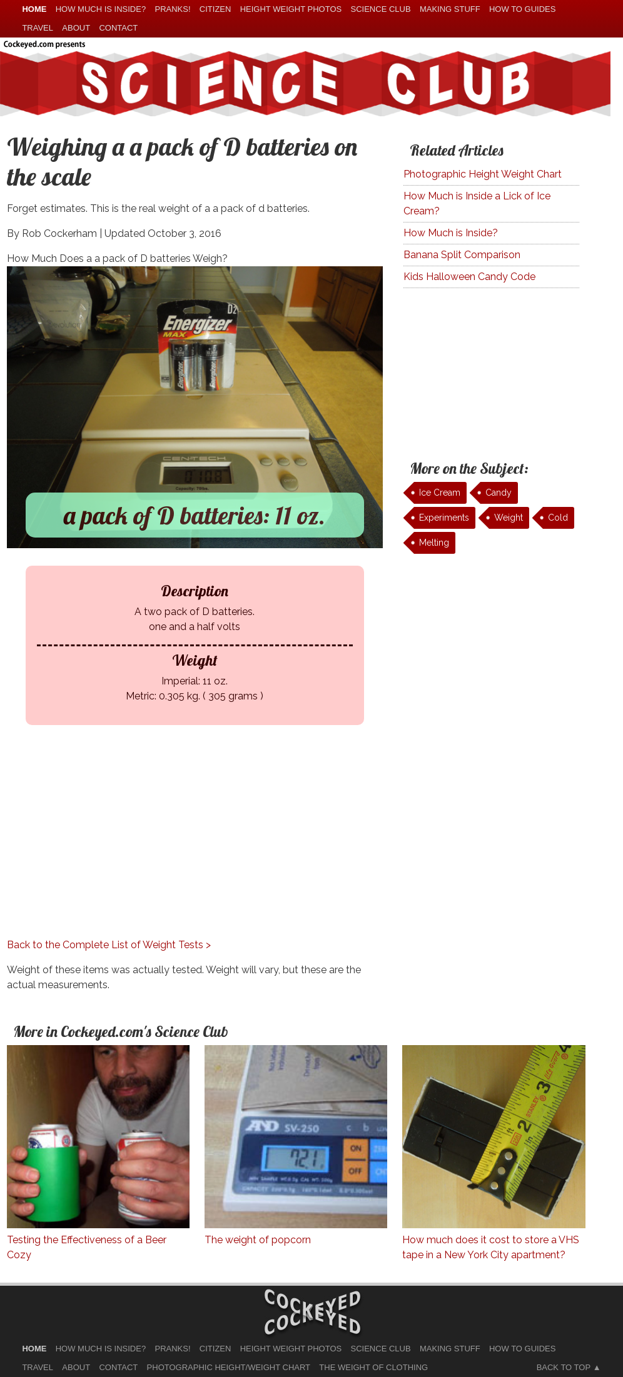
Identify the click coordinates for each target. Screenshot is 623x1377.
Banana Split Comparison (461, 255)
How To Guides (522, 9)
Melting (434, 543)
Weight (508, 518)
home (34, 9)
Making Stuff (450, 9)
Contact (118, 28)
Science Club (381, 9)
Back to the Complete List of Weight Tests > (109, 945)
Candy (498, 493)
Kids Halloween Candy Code (469, 277)
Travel (37, 28)
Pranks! (172, 9)
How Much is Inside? (450, 233)
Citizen (215, 9)
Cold (558, 518)
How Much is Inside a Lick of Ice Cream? (476, 203)
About (76, 28)
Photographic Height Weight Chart (482, 174)
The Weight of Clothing (373, 1367)
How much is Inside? (101, 9)
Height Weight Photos (291, 9)
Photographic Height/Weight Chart (228, 1367)
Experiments (444, 518)
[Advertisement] (195, 850)
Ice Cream (439, 493)
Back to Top (563, 1367)
